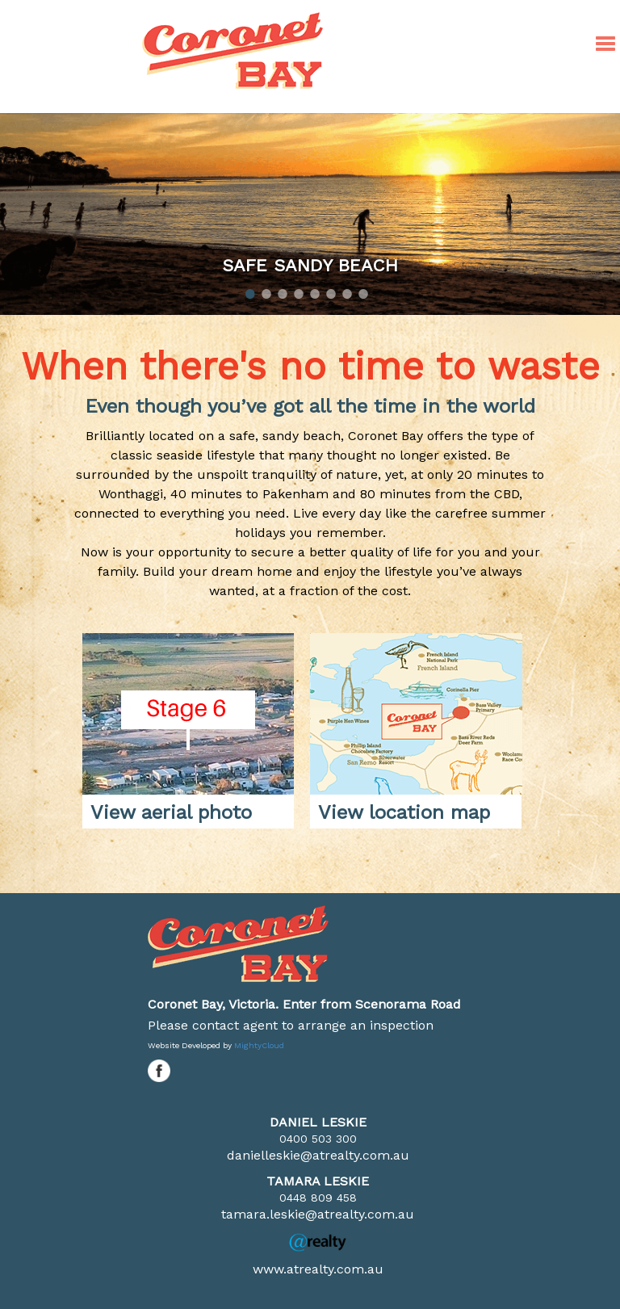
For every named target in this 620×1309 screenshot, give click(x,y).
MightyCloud (259, 1045)
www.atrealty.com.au (318, 1269)
